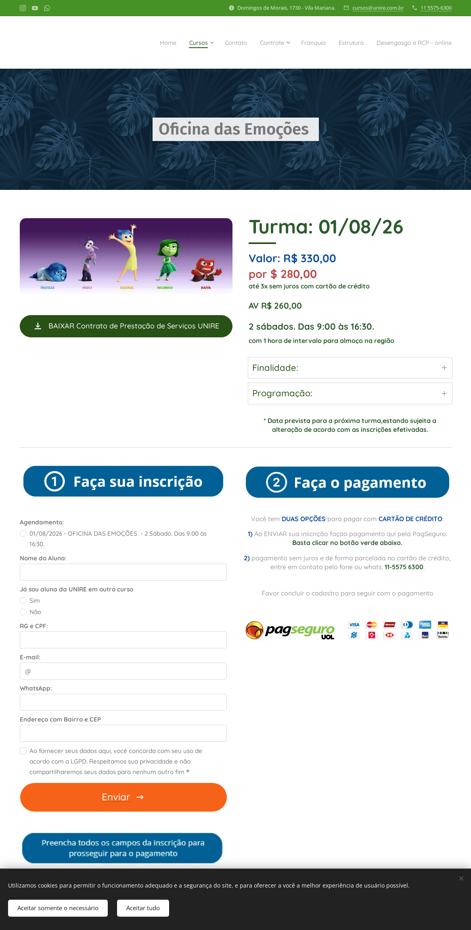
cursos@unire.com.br (378, 7)
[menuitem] (131, 42)
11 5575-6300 (436, 7)
